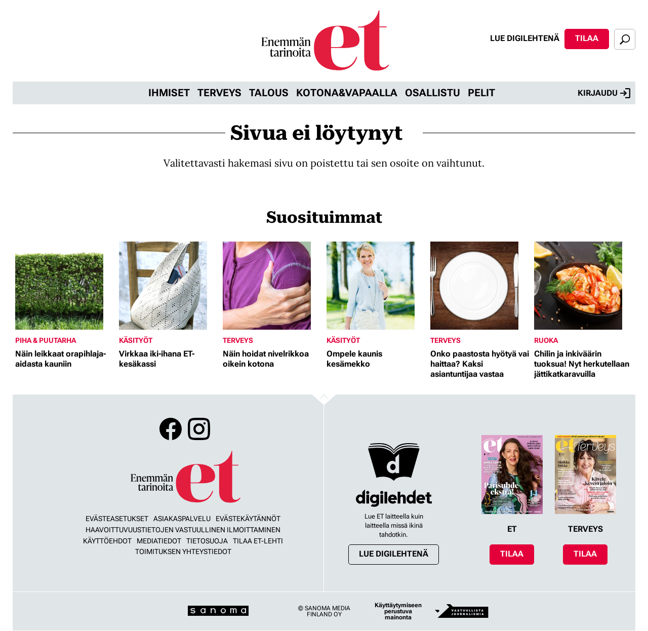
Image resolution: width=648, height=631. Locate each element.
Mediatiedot (159, 541)
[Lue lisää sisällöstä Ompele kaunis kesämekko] (376, 286)
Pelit (481, 93)
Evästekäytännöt (248, 519)
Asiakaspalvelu (182, 519)
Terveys (219, 93)
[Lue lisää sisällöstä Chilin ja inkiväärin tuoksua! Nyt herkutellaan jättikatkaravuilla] (583, 286)
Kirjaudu (604, 93)
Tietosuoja (207, 541)
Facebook (170, 429)
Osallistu (432, 93)
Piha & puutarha (45, 340)
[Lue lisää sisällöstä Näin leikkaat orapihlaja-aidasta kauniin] (64, 286)
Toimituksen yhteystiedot (183, 551)
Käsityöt (135, 340)
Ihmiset (169, 93)
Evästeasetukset (117, 519)
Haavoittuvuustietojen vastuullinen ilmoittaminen (183, 530)
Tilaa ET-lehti (258, 541)
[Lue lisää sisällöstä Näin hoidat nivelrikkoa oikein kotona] (272, 286)
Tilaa (586, 38)
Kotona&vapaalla (346, 93)
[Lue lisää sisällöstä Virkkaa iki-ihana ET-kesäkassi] (168, 286)
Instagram (199, 429)
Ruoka (546, 340)
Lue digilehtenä (524, 38)
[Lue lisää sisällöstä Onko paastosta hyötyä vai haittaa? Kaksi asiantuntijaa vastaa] (479, 286)
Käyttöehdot (107, 541)
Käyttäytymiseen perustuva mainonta (398, 611)
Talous (269, 93)
